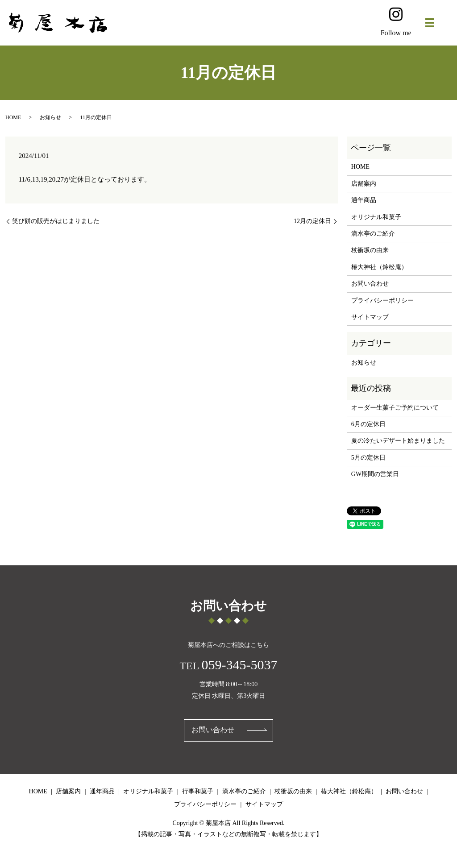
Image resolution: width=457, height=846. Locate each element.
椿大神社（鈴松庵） (379, 267)
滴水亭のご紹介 (373, 233)
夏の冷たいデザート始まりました (398, 440)
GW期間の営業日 (375, 474)
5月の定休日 (368, 457)
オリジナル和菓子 (376, 217)
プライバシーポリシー (382, 300)
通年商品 (363, 200)
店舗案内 (363, 183)
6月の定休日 (368, 424)
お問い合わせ (370, 283)
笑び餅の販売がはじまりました (56, 221)
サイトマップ (370, 317)
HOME (13, 117)
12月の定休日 (312, 221)
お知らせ (50, 117)
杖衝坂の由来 (370, 250)
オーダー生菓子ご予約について (395, 407)
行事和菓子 (197, 791)
